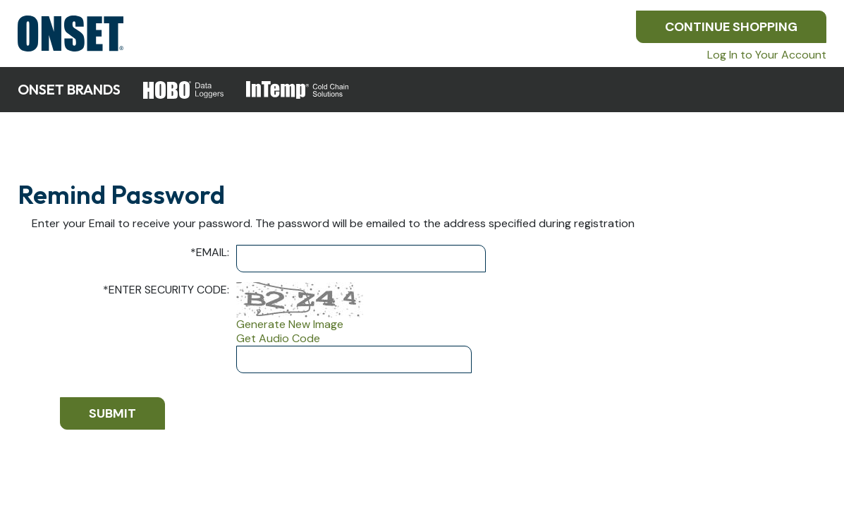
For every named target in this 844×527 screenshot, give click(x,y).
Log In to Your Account (766, 54)
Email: (209, 252)
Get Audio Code (278, 339)
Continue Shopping (731, 26)
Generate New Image (289, 324)
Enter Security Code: (166, 290)
